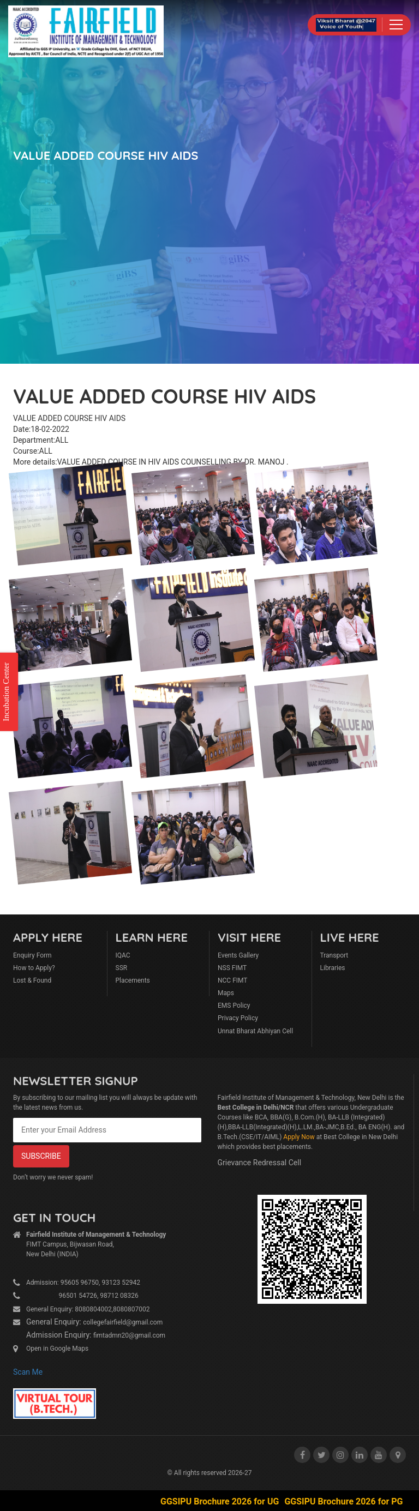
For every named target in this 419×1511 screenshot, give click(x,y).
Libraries (332, 968)
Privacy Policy (238, 1018)
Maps (226, 993)
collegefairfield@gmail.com (123, 1322)
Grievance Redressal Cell (260, 1162)
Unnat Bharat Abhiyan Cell (255, 1031)
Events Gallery (238, 955)
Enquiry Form (32, 955)
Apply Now (298, 1137)
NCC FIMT (233, 980)
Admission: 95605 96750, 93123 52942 (83, 1282)
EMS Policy (234, 1005)
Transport (334, 955)
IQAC (123, 955)
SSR (122, 968)
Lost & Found (32, 980)
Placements (133, 980)
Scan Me (28, 1372)
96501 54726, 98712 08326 (82, 1295)
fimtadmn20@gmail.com (129, 1335)
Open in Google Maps (57, 1348)
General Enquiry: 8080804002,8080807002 (88, 1309)
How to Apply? (34, 968)
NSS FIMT (232, 968)
